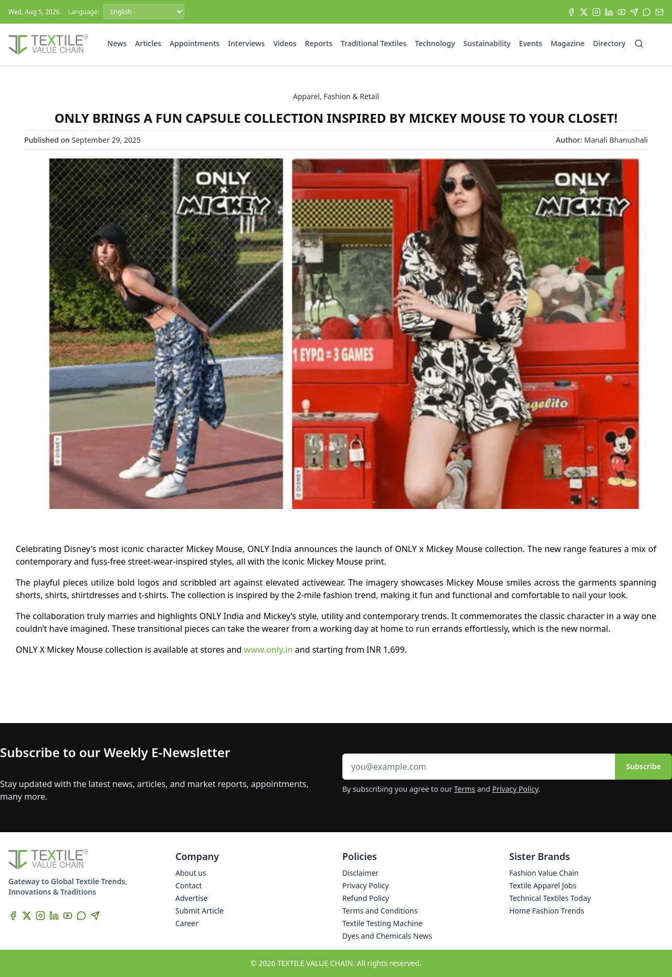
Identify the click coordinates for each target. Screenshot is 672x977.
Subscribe (643, 766)
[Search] (639, 43)
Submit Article (199, 911)
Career (186, 923)
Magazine (568, 43)
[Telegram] (634, 12)
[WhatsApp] (647, 12)
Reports (318, 43)
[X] (584, 12)
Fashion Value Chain (544, 873)
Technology (435, 43)
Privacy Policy (515, 789)
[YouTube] (621, 12)
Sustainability (487, 43)
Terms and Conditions (379, 911)
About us (190, 873)
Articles (148, 43)
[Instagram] (596, 12)
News (117, 43)
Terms (464, 789)
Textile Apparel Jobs (542, 885)
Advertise (191, 898)
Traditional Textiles (373, 43)
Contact (188, 885)
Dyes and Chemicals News (387, 936)
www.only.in (268, 649)
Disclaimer (360, 873)
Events (530, 43)
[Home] (48, 44)
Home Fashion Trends (546, 911)
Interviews (246, 43)
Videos (284, 43)
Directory (609, 43)
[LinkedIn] (609, 12)
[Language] (143, 11)
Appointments (194, 43)
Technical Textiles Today (550, 898)
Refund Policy (365, 898)
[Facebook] (571, 12)
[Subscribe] (659, 12)
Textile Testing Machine (382, 923)
